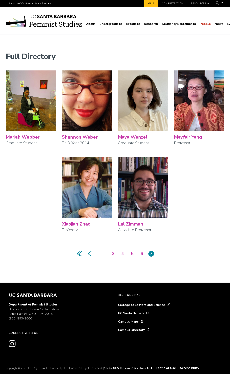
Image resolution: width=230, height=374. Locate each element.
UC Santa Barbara (131, 313)
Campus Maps (128, 321)
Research (151, 24)
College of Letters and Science (141, 305)
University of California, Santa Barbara (28, 3)
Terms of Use (166, 368)
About (91, 24)
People (205, 24)
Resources (198, 3)
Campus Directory (131, 330)
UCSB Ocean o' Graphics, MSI (132, 368)
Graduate (133, 24)
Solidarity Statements (179, 24)
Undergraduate (110, 24)
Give (151, 3)
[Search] (218, 3)
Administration (172, 3)
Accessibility (189, 368)
